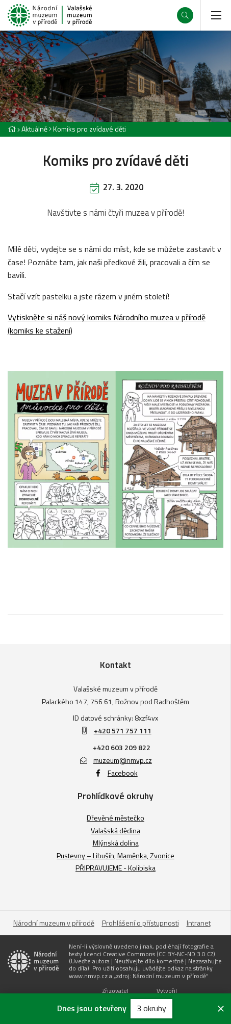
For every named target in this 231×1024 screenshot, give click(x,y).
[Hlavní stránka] (12, 128)
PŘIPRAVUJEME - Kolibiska (115, 867)
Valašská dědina (115, 830)
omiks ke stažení (41, 330)
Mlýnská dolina (116, 842)
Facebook (115, 772)
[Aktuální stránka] (87, 128)
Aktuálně (34, 128)
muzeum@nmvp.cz (115, 760)
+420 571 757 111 (122, 730)
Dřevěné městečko (115, 817)
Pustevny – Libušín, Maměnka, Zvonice (115, 855)
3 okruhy (151, 1008)
